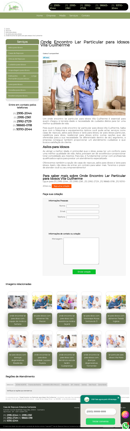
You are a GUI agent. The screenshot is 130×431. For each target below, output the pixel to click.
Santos (84, 385)
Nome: (79, 206)
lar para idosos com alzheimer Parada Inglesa (116, 318)
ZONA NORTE (21, 385)
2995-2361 (24, 117)
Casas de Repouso (16, 53)
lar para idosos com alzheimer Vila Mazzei (42, 318)
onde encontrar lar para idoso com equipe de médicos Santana (17, 320)
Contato (86, 15)
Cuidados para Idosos (17, 65)
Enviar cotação (84, 272)
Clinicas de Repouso (16, 59)
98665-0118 (24, 125)
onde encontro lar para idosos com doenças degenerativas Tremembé (91, 360)
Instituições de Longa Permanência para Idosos (22, 77)
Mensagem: (75, 251)
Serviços (73, 15)
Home (40, 15)
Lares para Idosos (15, 84)
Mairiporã (65, 385)
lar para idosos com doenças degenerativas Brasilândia (17, 359)
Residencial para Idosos (18, 96)
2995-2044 (54, 7)
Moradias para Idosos (17, 90)
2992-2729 (85, 7)
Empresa (51, 15)
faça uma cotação (61, 186)
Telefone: (78, 217)
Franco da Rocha (34, 385)
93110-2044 (117, 7)
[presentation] (64, 226)
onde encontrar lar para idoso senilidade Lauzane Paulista (42, 359)
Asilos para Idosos (15, 47)
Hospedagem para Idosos (19, 70)
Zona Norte (102, 385)
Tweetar (46, 57)
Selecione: (10, 385)
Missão (62, 15)
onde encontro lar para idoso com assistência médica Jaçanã (67, 320)
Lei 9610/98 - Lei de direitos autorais (65, 399)
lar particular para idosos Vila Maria (116, 356)
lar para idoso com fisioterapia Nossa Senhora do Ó (91, 318)
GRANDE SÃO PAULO (51, 385)
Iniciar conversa (100, 421)
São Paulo (92, 385)
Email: (79, 211)
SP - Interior (75, 385)
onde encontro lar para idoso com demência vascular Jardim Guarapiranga (67, 360)
